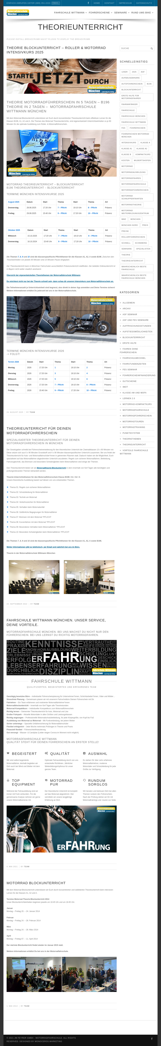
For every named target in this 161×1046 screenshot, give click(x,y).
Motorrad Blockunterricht (36, 883)
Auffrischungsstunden (137, 326)
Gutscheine (130, 381)
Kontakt (109, 3)
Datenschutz (144, 3)
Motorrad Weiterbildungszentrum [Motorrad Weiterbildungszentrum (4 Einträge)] (135, 212)
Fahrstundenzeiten (134, 364)
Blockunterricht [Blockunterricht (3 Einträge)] (131, 90)
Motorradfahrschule (136, 410)
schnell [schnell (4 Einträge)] (126, 243)
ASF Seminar (130, 314)
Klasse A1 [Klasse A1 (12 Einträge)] (127, 149)
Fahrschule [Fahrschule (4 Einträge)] (128, 110)
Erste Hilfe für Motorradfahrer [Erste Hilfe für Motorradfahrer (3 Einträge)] (131, 97)
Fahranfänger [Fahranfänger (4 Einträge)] (130, 104)
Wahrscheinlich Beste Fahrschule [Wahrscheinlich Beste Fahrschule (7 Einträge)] (134, 268)
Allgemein (129, 303)
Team (32, 412)
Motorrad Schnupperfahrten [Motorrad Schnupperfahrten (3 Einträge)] (132, 197)
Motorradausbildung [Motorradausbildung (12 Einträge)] (134, 172)
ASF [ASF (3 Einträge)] (143, 72)
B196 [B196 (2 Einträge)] (149, 84)
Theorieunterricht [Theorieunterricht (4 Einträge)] (132, 261)
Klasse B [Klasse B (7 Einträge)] (126, 154)
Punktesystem (131, 433)
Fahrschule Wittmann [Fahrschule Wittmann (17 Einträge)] (134, 122)
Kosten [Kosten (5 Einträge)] (126, 160)
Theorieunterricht (134, 445)
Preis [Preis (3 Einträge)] (145, 225)
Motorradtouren (133, 422)
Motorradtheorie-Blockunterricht (51, 468)
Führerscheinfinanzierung (139, 375)
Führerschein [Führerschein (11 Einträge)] (137, 128)
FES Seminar (130, 370)
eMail (56, 3)
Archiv (127, 309)
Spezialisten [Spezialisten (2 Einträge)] (143, 249)
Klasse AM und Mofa (135, 393)
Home (97, 3)
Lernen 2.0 (129, 398)
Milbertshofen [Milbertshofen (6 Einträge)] (142, 160)
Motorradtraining (134, 427)
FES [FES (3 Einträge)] (123, 128)
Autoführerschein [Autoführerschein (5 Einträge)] (132, 84)
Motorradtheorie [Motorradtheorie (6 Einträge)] (132, 205)
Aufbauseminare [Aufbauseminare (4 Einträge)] (131, 78)
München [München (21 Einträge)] (135, 219)
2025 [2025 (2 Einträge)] (134, 72)
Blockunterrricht (134, 337)
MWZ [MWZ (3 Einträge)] (124, 219)
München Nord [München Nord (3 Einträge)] (130, 225)
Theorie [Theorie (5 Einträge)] (126, 255)
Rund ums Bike (141, 12)
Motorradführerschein (137, 416)
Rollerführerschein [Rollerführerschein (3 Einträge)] (133, 237)
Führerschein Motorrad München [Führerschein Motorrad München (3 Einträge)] (135, 135)
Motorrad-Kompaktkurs (137, 404)
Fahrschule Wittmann (69, 12)
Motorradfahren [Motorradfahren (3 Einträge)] (131, 178)
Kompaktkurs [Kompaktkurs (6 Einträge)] (143, 154)
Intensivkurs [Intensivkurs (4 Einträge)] (129, 143)
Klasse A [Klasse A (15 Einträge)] (145, 143)
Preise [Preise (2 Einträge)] (125, 231)
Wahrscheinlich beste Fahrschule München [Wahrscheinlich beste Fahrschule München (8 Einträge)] (134, 276)
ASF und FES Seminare (136, 320)
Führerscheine (99, 12)
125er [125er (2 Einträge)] (125, 72)
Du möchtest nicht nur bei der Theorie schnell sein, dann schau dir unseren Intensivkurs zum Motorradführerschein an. (60, 281)
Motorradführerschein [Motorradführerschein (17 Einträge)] (135, 190)
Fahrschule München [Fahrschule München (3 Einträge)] (133, 116)
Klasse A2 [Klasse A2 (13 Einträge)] (142, 149)
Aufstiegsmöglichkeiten (137, 332)
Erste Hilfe (129, 343)
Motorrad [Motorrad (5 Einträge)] (127, 166)
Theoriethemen (132, 439)
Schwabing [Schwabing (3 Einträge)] (141, 243)
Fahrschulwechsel (134, 358)
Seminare (120, 12)
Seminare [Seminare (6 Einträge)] (127, 249)
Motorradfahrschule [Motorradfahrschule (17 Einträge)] (134, 184)
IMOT (125, 387)
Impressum (125, 3)
